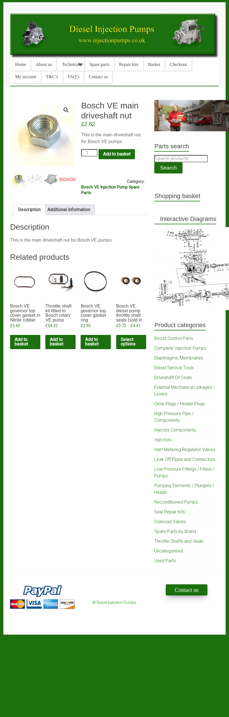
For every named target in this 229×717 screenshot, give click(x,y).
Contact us (98, 76)
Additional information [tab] (68, 209)
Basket (154, 64)
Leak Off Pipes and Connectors (184, 459)
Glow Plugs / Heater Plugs (179, 403)
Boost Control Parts (173, 338)
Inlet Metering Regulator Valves (184, 449)
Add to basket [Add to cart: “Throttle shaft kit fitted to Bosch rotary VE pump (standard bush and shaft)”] (56, 342)
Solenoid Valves (170, 521)
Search (168, 168)
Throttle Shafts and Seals (179, 541)
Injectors (163, 439)
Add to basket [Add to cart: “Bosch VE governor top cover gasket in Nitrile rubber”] (21, 342)
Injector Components (175, 430)
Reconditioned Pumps (176, 502)
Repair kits (129, 64)
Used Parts (165, 560)
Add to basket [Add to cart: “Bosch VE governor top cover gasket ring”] (92, 342)
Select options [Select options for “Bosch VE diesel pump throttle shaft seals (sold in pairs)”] (128, 342)
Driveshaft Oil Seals (173, 377)
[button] (66, 110)
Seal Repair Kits (169, 511)
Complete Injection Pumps (180, 348)
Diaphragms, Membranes (178, 358)
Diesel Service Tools (174, 367)
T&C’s (52, 76)
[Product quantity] (89, 152)
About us (44, 64)
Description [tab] (29, 209)
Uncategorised (168, 551)
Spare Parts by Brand (175, 531)
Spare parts (99, 64)
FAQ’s (74, 76)
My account (25, 76)
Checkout (178, 64)
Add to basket (116, 154)
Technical (70, 64)
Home (20, 64)
